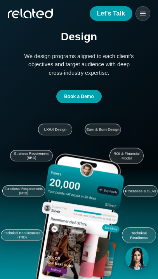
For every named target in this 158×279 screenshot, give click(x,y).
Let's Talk (111, 13)
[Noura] (137, 258)
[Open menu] (142, 13)
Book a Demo (79, 96)
